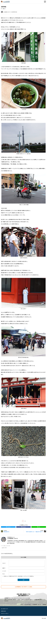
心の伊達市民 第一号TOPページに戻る (23, 586)
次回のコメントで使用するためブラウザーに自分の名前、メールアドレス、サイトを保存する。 (19, 576)
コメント (4, 563)
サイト (3, 573)
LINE (38, 526)
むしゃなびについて (4, 608)
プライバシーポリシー (5, 613)
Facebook (23, 526)
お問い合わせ (3, 611)
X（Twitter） (8, 526)
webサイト (4, 547)
